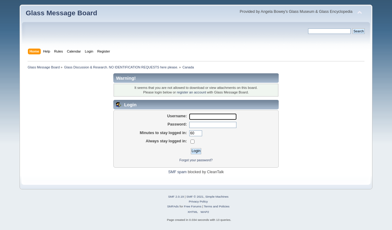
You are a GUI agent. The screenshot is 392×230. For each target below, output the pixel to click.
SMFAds (173, 206)
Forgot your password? (196, 160)
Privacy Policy (198, 201)
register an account (191, 92)
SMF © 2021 (195, 196)
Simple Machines (216, 196)
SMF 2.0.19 (176, 196)
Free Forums (193, 206)
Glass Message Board (61, 13)
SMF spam (177, 172)
